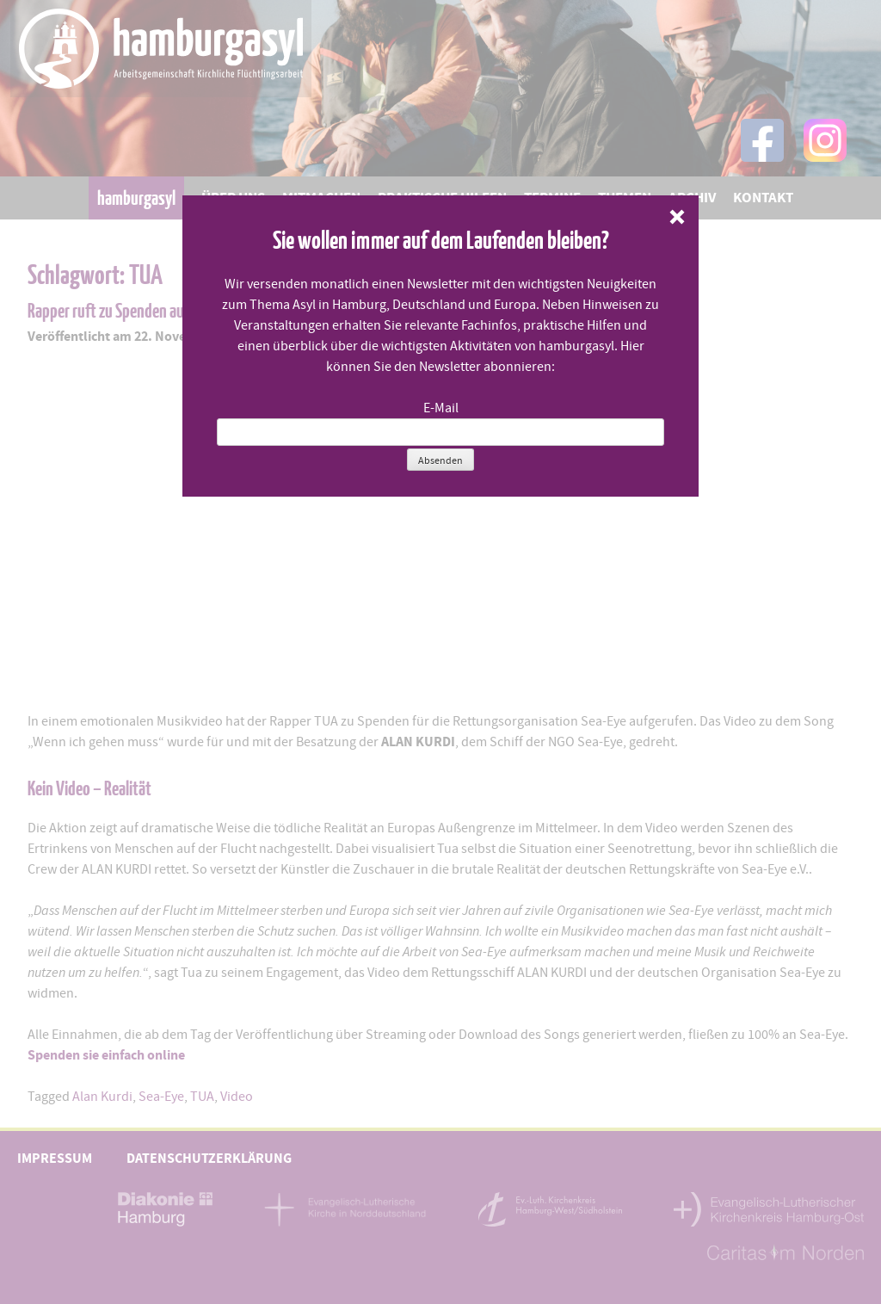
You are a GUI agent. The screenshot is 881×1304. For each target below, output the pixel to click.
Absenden (440, 460)
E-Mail (441, 408)
